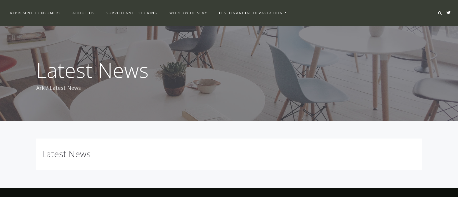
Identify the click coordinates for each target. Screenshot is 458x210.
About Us (83, 12)
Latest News (66, 154)
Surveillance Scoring (132, 12)
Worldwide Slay (188, 12)
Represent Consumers (35, 12)
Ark (40, 87)
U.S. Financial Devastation (251, 12)
